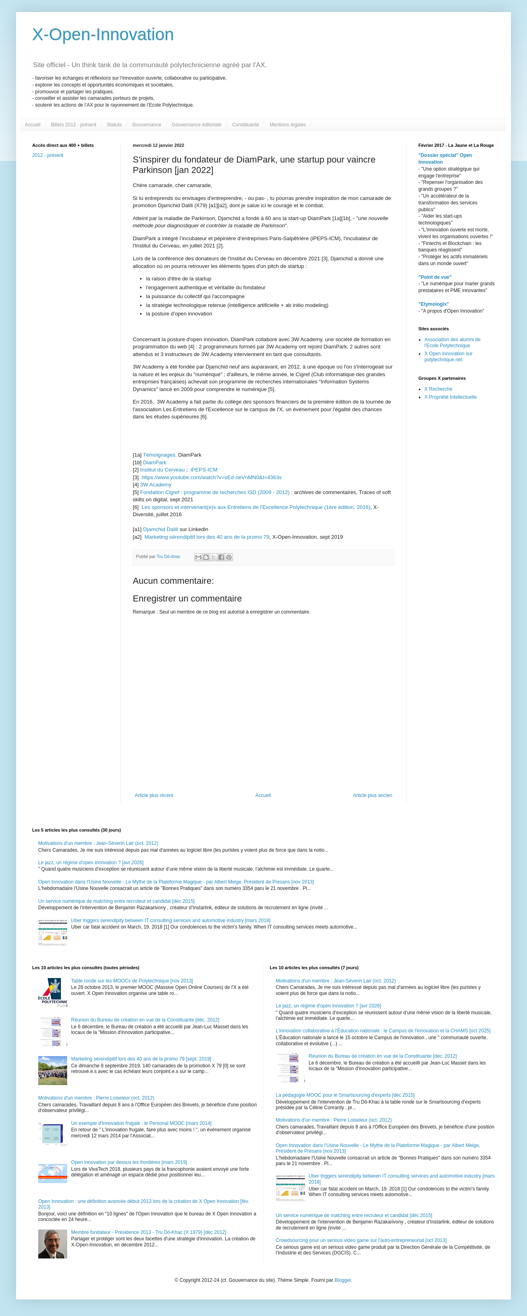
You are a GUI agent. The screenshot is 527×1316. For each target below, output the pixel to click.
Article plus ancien (372, 795)
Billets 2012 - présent (74, 125)
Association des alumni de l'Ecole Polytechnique (452, 342)
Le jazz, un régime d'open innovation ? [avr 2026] (91, 862)
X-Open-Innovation (103, 34)
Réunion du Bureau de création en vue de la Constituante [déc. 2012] (145, 1020)
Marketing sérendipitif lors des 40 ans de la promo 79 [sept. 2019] (141, 1059)
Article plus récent (154, 795)
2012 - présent (47, 155)
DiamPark (155, 462)
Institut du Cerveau (163, 470)
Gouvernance (146, 125)
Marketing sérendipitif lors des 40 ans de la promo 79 (206, 537)
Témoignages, (160, 455)
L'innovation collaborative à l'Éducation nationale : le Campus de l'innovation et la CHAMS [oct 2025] (383, 1031)
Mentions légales (288, 125)
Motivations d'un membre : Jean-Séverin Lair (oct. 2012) (98, 843)
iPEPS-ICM (204, 470)
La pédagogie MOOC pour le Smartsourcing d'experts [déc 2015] (345, 1095)
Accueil (33, 125)
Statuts (114, 125)
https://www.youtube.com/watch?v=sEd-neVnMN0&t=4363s (212, 477)
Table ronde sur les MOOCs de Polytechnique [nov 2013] (132, 981)
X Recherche (438, 389)
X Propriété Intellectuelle (450, 397)
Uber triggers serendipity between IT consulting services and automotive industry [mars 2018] (170, 920)
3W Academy (155, 485)
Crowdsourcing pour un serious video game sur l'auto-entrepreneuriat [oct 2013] (361, 1240)
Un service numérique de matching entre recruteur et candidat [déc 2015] (116, 901)
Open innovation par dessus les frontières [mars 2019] (129, 1162)
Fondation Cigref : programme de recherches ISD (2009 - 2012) (215, 492)
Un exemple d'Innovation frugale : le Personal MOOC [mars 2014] (141, 1123)
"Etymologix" (433, 304)
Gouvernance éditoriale (197, 125)
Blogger (343, 1280)
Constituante (245, 125)
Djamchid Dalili (161, 529)
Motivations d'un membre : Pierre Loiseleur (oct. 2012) (96, 1098)
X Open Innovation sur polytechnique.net (448, 356)
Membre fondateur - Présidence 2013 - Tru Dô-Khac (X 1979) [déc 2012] (148, 1232)
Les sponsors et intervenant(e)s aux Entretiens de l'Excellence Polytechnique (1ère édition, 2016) (256, 507)
